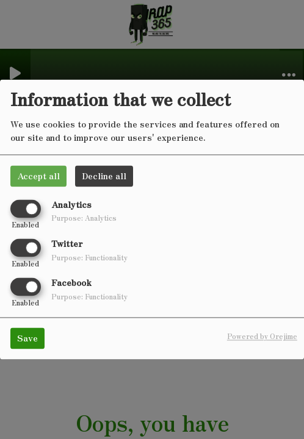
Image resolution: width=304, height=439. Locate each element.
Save (27, 338)
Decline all (104, 176)
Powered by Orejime (262, 336)
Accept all (38, 176)
